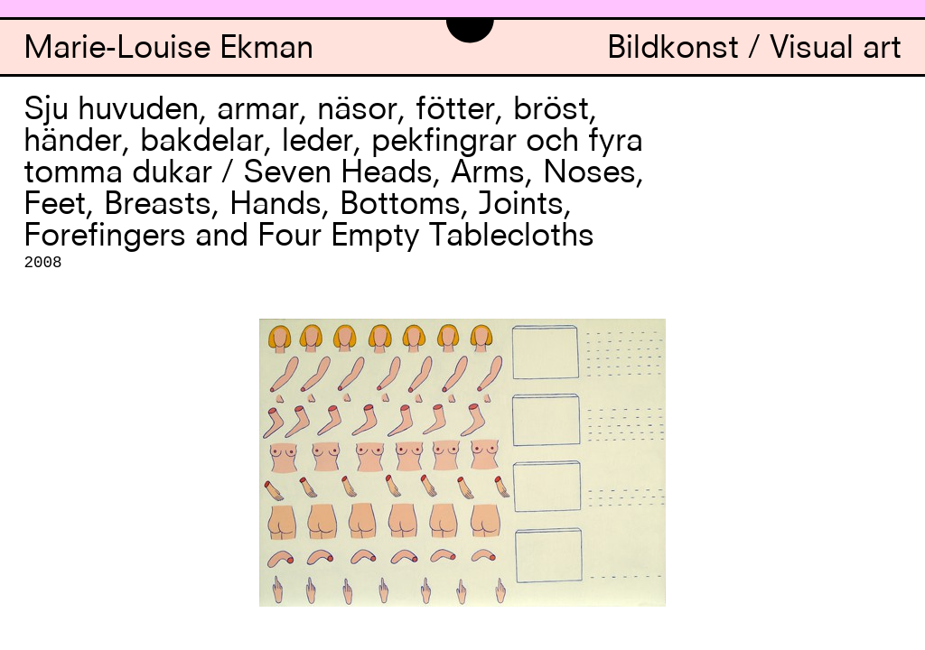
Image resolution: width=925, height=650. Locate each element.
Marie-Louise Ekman (168, 50)
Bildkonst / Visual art (754, 50)
